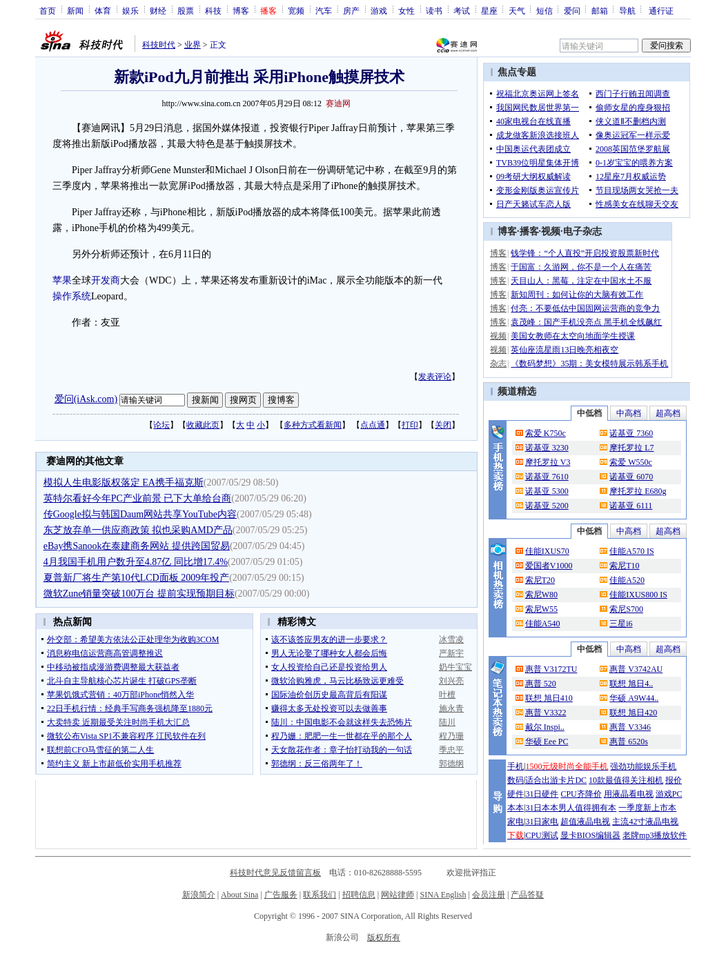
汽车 (323, 10)
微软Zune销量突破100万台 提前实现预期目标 (139, 593)
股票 (185, 10)
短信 (544, 10)
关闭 (443, 425)
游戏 (379, 10)
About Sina (239, 895)
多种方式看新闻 (313, 425)
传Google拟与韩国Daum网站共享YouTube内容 (140, 514)
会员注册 (488, 895)
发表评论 (434, 376)
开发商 (105, 280)
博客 (241, 10)
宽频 (296, 10)
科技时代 (158, 45)
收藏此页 (202, 425)
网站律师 (397, 895)
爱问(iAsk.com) (86, 399)
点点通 (372, 425)
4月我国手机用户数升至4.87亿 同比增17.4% (135, 562)
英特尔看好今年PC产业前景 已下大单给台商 (137, 498)
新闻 (75, 10)
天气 (517, 10)
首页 (47, 10)
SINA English (443, 895)
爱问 (572, 10)
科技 (213, 10)
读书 (434, 10)
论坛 (161, 425)
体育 (103, 10)
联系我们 (319, 895)
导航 (627, 10)
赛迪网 (338, 103)
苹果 (62, 280)
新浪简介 (198, 895)
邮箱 (599, 10)
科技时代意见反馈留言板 (275, 872)
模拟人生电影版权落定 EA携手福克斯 (123, 482)
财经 (158, 10)
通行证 (661, 10)
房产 (351, 10)
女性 (406, 10)
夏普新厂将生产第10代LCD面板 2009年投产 (136, 578)
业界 (192, 45)
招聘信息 (358, 895)
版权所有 (383, 937)
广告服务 (280, 895)
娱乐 (130, 10)
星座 (489, 10)
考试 (461, 10)
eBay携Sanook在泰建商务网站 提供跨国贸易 (136, 546)
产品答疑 (527, 895)
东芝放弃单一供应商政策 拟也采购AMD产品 (138, 530)
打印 (410, 425)
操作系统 (71, 296)
